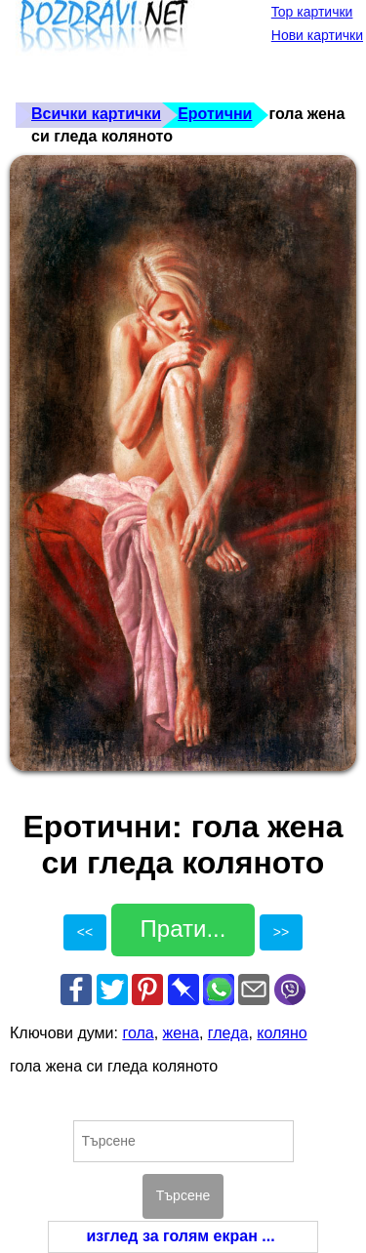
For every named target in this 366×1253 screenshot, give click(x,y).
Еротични (215, 113)
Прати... (183, 928)
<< (85, 932)
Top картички (312, 12)
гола (137, 1033)
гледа (228, 1033)
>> (281, 932)
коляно (281, 1033)
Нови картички (317, 35)
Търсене (183, 1195)
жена (181, 1033)
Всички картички (96, 113)
